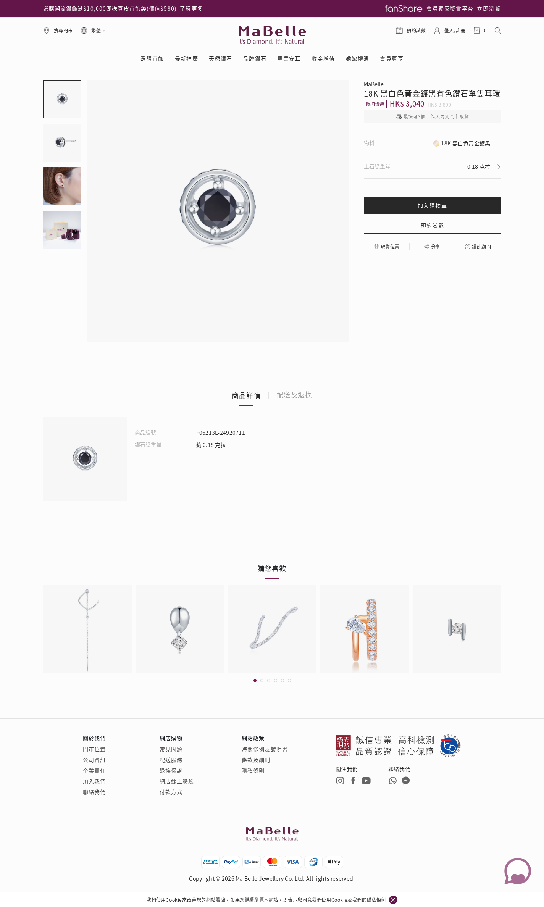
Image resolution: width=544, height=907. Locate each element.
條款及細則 (256, 759)
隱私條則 (253, 770)
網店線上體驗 (177, 781)
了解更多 (191, 8)
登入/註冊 (455, 30)
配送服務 (171, 759)
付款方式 (171, 792)
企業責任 (94, 770)
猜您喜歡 (272, 568)
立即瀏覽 (489, 8)
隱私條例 (376, 899)
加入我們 (94, 781)
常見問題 (171, 749)
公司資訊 (94, 759)
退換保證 (171, 770)
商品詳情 (246, 395)
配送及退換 (294, 395)
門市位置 (94, 749)
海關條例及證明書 (265, 749)
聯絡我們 (94, 792)
